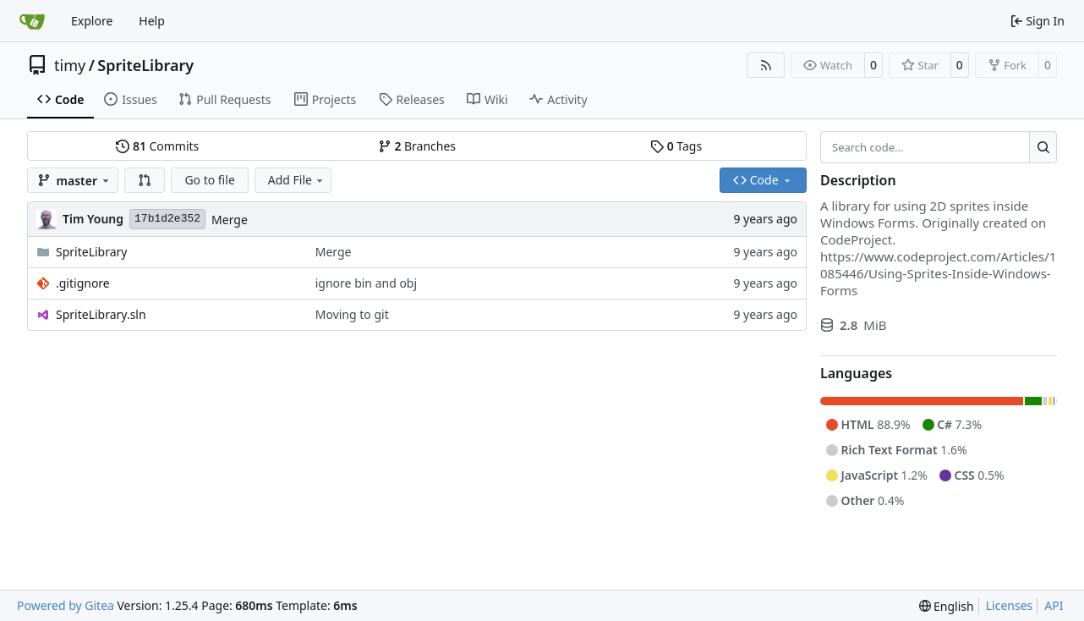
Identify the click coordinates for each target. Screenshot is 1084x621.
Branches (417, 146)
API (1053, 605)
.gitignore (83, 283)
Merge (229, 220)
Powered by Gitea (65, 605)
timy (69, 65)
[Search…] (1043, 147)
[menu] (946, 606)
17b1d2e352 (167, 218)
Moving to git (352, 314)
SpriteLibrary (145, 65)
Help (152, 21)
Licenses (1009, 605)
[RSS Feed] (766, 65)
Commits (157, 146)
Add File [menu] (297, 180)
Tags (676, 146)
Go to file (209, 180)
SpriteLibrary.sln (101, 314)
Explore (91, 21)
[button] (144, 180)
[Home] (32, 21)
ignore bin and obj (366, 283)
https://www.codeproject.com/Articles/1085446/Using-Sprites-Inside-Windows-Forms (938, 273)
